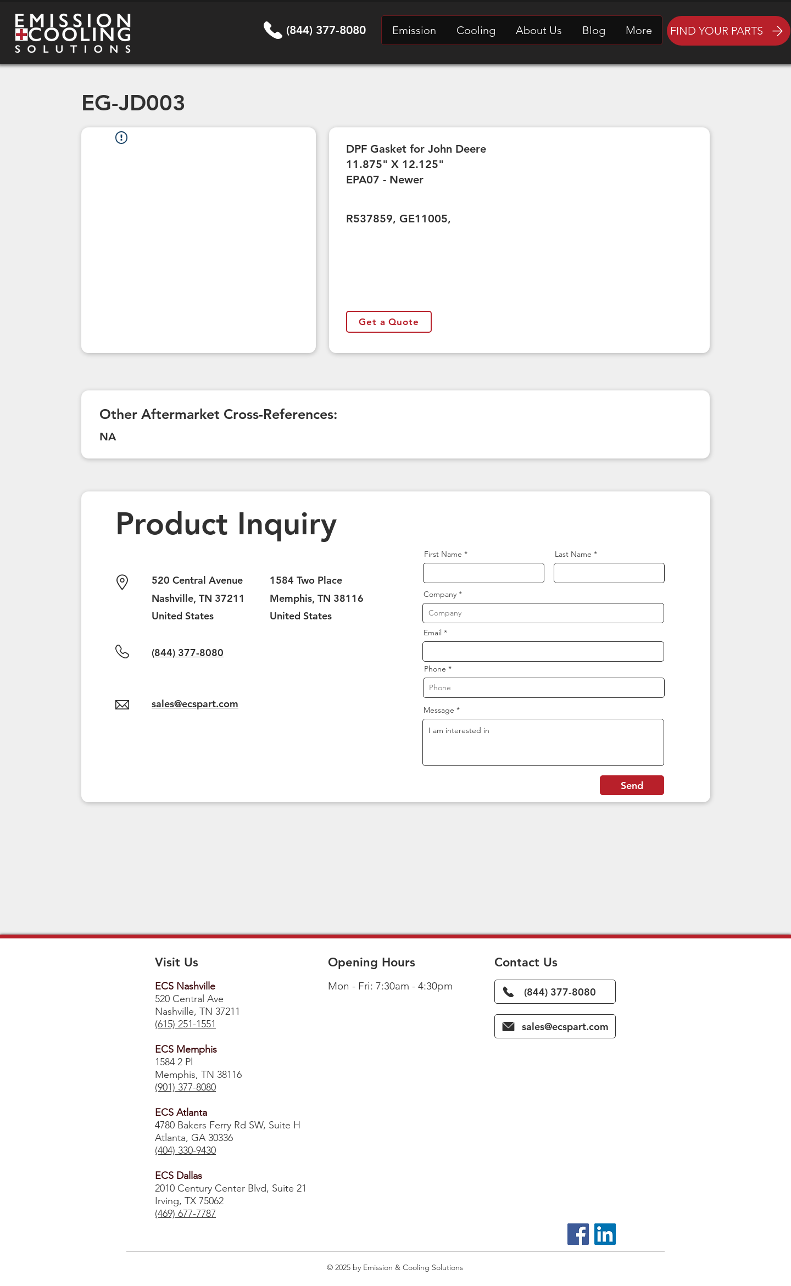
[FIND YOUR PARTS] (728, 31)
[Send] (632, 785)
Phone (435, 669)
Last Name (573, 554)
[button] (414, 30)
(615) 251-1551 (185, 1024)
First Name (443, 554)
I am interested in (543, 742)
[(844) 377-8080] (555, 992)
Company (440, 594)
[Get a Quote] (389, 322)
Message (439, 710)
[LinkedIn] (605, 1234)
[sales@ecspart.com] (555, 1026)
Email (433, 632)
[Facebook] (578, 1234)
